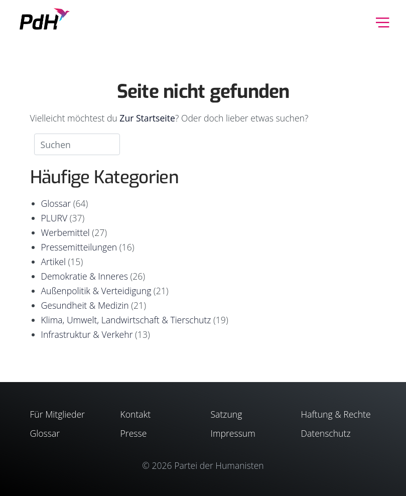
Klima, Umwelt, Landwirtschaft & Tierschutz (126, 320)
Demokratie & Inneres (84, 276)
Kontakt (135, 414)
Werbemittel (65, 232)
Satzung (226, 414)
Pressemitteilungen (79, 247)
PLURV (54, 218)
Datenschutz (326, 433)
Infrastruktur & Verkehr (87, 334)
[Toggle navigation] (382, 21)
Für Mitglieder (57, 414)
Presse (133, 433)
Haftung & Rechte (336, 414)
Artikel (53, 262)
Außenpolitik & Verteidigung (96, 291)
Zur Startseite (147, 118)
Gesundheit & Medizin (85, 305)
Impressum (233, 433)
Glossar (56, 203)
